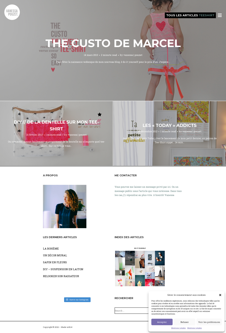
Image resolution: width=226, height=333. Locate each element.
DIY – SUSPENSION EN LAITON (63, 269)
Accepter (162, 322)
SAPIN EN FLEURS (55, 262)
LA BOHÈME (51, 248)
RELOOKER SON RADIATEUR (61, 276)
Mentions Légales (178, 328)
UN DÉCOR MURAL (55, 255)
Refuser (184, 322)
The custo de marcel (113, 43)
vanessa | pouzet (132, 54)
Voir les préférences (209, 322)
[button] (220, 295)
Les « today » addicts (170, 125)
